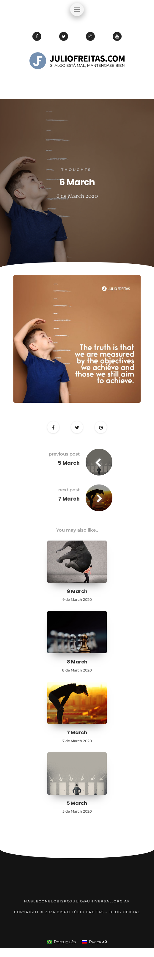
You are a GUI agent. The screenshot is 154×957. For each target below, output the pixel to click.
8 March (77, 661)
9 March (77, 591)
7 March (69, 498)
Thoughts (76, 170)
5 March (69, 463)
